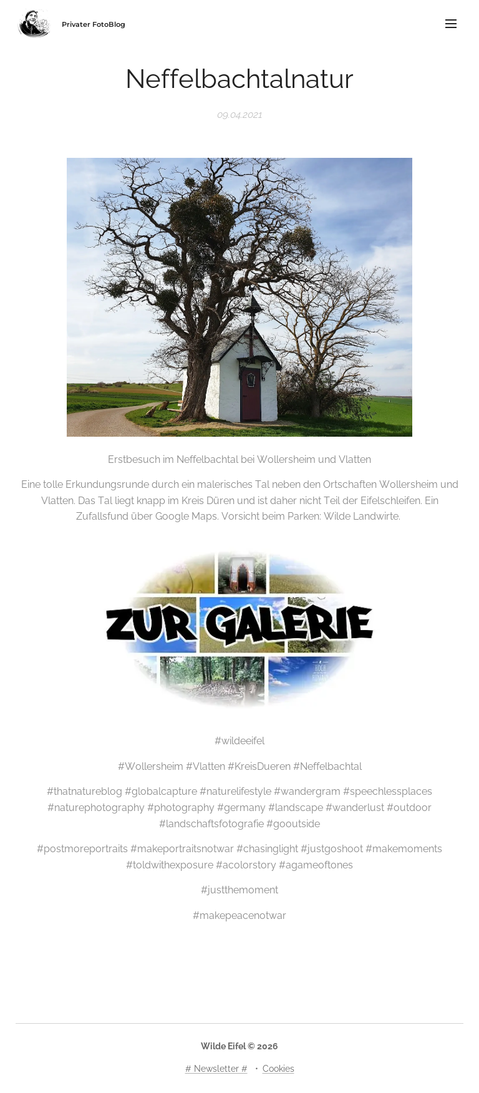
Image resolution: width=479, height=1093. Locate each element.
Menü (451, 23)
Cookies (278, 1069)
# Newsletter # (216, 1069)
